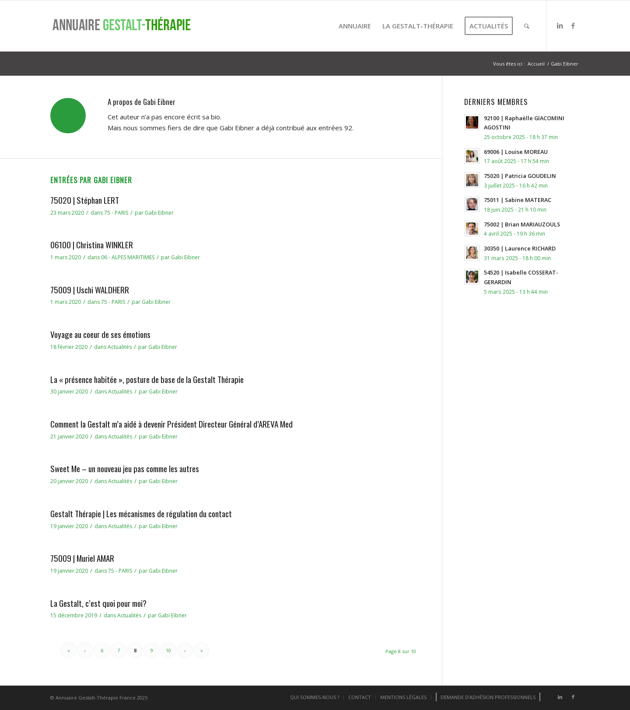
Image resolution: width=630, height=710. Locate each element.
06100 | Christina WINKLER (91, 244)
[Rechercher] (526, 25)
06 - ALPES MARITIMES (127, 257)
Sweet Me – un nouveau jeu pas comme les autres (124, 468)
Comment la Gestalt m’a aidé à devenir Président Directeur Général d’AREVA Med (171, 424)
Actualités (120, 347)
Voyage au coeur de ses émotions (100, 334)
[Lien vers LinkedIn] (560, 25)
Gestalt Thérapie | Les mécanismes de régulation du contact (141, 513)
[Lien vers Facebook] (573, 25)
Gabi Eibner (159, 212)
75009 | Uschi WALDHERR (89, 289)
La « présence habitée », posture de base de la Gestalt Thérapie (147, 379)
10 (168, 650)
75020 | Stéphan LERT (84, 200)
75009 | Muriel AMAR (82, 558)
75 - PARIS (116, 212)
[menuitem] (355, 25)
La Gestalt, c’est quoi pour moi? (98, 603)
